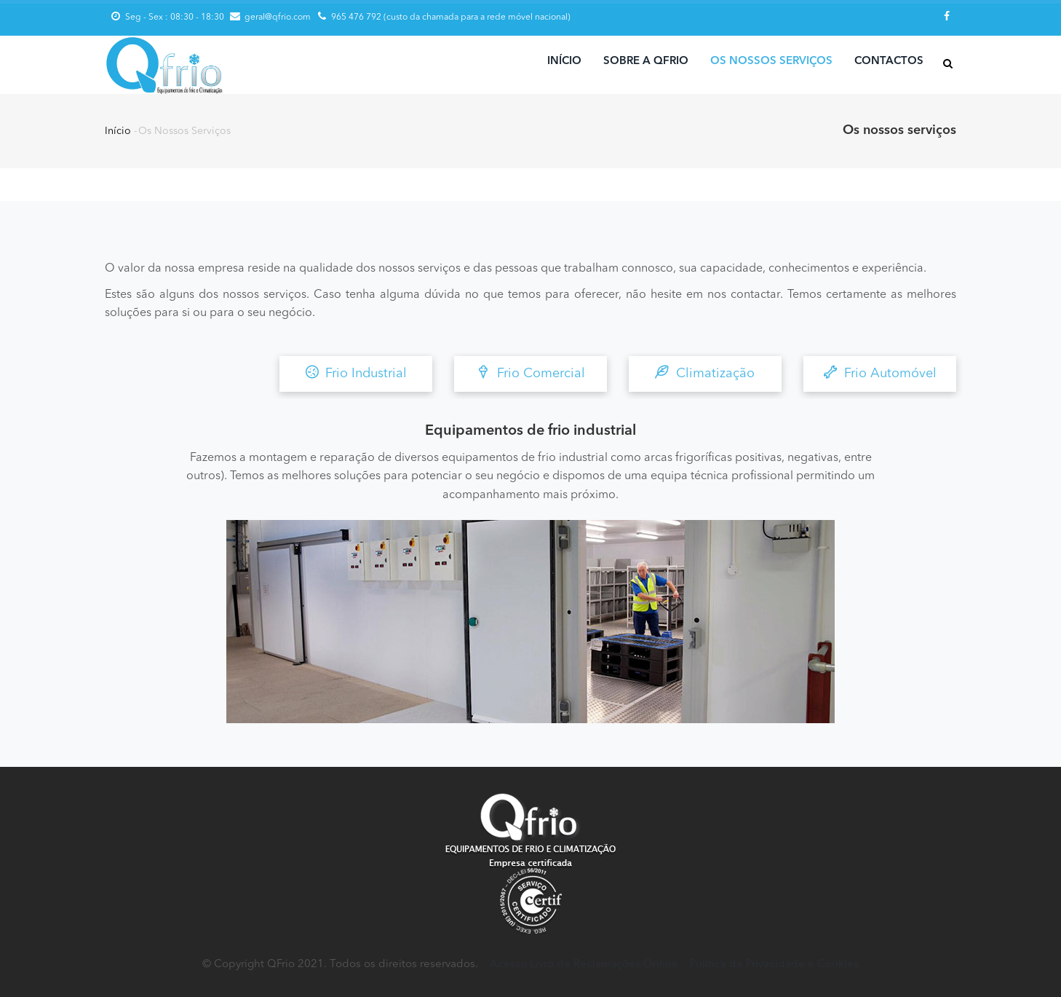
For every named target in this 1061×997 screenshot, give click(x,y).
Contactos (888, 61)
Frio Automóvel (880, 372)
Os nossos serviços (771, 61)
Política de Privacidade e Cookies (774, 964)
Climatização (705, 372)
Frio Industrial (356, 372)
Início (564, 61)
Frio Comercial (531, 372)
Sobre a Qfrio (645, 61)
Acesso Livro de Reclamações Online (584, 964)
